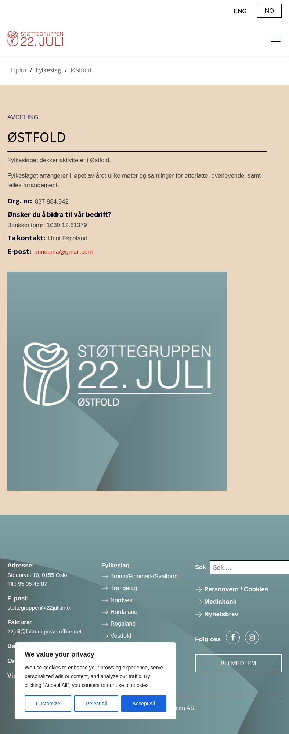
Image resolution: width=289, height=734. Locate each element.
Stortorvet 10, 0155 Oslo (37, 575)
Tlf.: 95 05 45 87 (27, 584)
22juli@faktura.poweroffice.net (44, 631)
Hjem (18, 70)
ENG (240, 11)
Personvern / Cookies (236, 589)
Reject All (96, 703)
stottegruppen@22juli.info (38, 607)
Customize (48, 703)
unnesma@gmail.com (63, 251)
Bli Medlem (238, 663)
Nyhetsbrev (221, 614)
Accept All (144, 703)
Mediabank (220, 601)
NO (269, 10)
